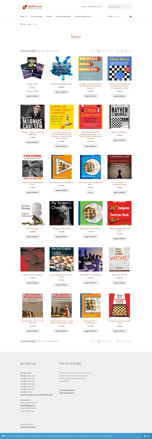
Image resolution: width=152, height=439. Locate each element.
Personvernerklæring (66, 390)
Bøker (22, 16)
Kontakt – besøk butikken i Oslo (91, 7)
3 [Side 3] (102, 51)
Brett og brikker (37, 16)
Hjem (24, 24)
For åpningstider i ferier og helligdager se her (36, 395)
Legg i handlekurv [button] (32, 96)
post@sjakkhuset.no (27, 405)
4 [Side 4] (105, 51)
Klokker (49, 16)
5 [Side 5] (109, 51)
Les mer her (108, 436)
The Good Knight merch (82, 16)
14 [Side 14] (126, 51)
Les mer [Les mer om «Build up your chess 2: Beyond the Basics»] (90, 192)
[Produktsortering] (30, 51)
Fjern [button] (148, 436)
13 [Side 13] (122, 51)
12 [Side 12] (117, 51)
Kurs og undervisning (63, 16)
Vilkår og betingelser (66, 393)
